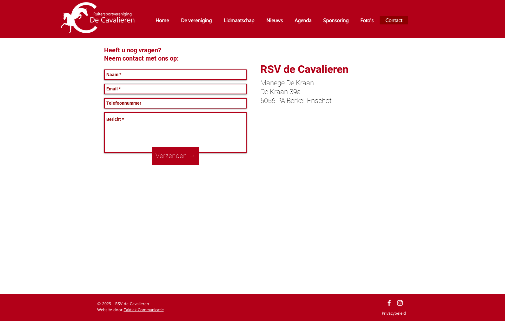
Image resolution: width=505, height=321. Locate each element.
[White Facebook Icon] (389, 303)
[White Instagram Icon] (400, 303)
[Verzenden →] (175, 156)
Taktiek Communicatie (144, 309)
